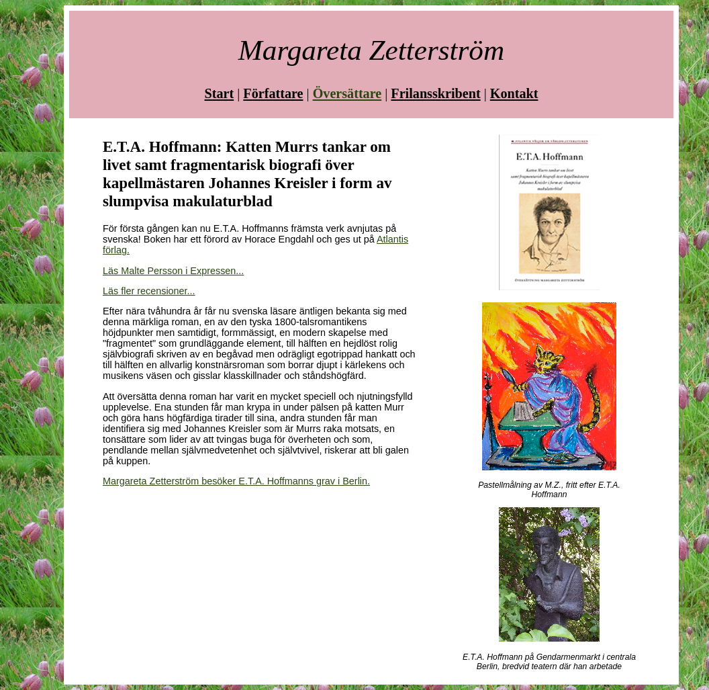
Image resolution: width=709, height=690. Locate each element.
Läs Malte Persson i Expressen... (173, 270)
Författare (273, 93)
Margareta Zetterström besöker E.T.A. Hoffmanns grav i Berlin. (236, 481)
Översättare (347, 93)
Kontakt (514, 93)
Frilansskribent (435, 93)
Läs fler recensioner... (149, 291)
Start (219, 93)
